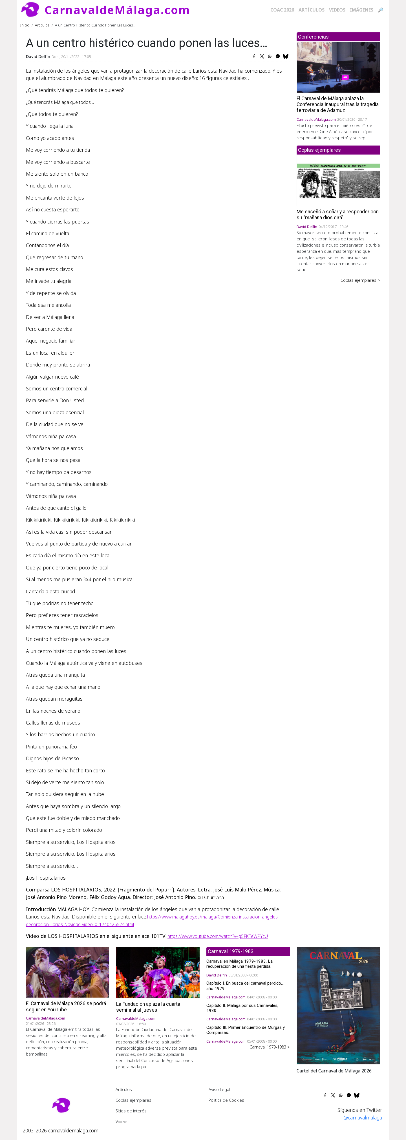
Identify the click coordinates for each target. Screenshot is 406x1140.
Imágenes (361, 10)
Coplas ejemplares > (360, 280)
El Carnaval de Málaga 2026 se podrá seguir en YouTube (66, 1006)
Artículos (312, 10)
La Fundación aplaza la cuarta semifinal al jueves (148, 1007)
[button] (338, 1005)
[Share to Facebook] (254, 56)
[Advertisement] (338, 370)
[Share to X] (262, 56)
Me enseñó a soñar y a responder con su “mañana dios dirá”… (338, 214)
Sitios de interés (131, 1111)
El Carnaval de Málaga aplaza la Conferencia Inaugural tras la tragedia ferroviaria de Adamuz (338, 104)
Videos (337, 10)
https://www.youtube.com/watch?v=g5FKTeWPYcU (217, 936)
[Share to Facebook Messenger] (278, 56)
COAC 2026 (282, 10)
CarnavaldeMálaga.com (117, 9)
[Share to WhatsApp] (270, 56)
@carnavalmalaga (362, 1117)
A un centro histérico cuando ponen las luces (76, 651)
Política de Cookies (226, 1100)
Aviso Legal (219, 1089)
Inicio (24, 25)
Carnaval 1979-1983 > (270, 1047)
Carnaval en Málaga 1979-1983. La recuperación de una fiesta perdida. (239, 964)
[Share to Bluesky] (285, 56)
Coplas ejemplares (133, 1100)
